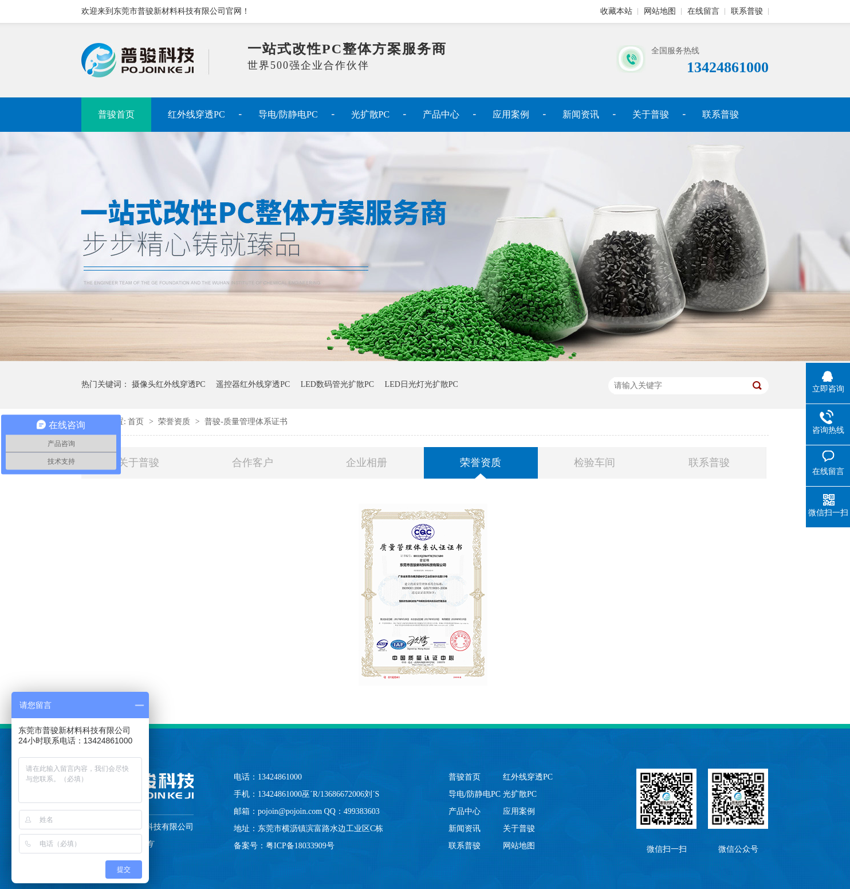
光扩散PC (370, 114)
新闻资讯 (580, 114)
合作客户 (252, 462)
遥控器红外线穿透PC (253, 384)
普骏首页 (116, 114)
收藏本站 (616, 11)
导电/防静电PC (288, 114)
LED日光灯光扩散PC (421, 384)
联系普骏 (747, 11)
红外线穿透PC (196, 114)
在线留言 (703, 11)
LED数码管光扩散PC (337, 384)
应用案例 (511, 114)
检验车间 (594, 462)
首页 (137, 421)
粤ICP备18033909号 (300, 845)
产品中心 (441, 114)
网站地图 (660, 11)
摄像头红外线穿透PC (169, 384)
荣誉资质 (175, 421)
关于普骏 (650, 114)
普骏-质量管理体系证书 (246, 421)
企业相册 (366, 462)
